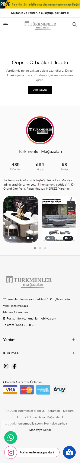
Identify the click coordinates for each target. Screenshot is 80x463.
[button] (35, 248)
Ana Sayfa (40, 90)
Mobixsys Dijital (40, 430)
